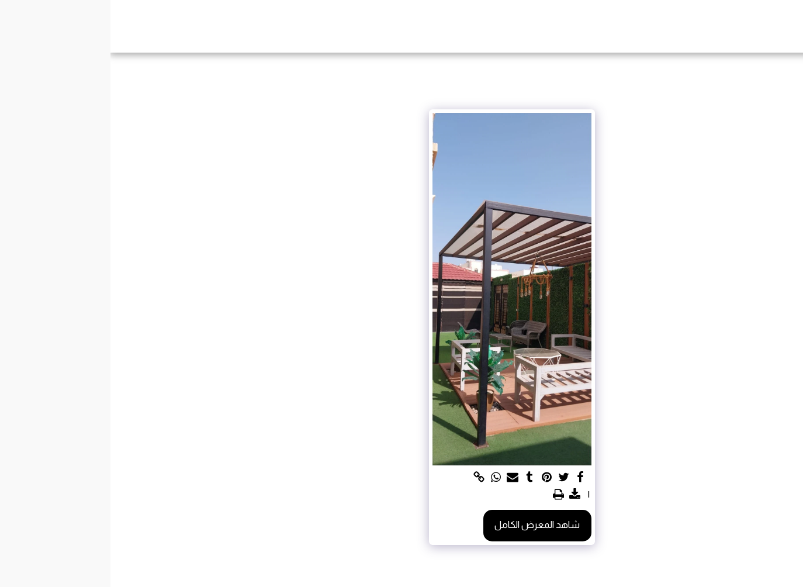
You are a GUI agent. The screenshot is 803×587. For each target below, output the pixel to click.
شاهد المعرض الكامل (426, 524)
